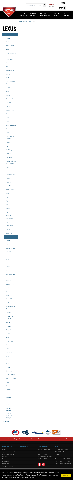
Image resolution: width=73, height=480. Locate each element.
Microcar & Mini (10, 274)
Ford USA (8, 153)
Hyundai (8, 186)
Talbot (8, 382)
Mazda (8, 259)
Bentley (8, 74)
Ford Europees (10, 150)
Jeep (7, 204)
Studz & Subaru (10, 374)
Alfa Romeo (9, 42)
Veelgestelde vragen (8, 466)
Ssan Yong (9, 371)
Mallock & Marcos (11, 248)
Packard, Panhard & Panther (11, 308)
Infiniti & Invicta (10, 189)
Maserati (8, 252)
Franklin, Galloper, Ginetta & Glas (11, 162)
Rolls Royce (9, 341)
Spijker (8, 367)
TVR (7, 393)
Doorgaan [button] (65, 475)
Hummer (8, 182)
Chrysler (8, 106)
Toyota (8, 386)
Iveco (7, 197)
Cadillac (8, 95)
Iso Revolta (9, 193)
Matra (7, 255)
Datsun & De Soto (11, 125)
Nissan (8, 291)
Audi (7, 63)
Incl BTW (51, 4)
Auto (4, 34)
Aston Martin (9, 59)
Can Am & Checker (11, 99)
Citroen (8, 114)
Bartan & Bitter (10, 70)
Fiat (7, 146)
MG (7, 270)
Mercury (8, 267)
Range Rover (9, 330)
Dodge (8, 132)
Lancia (8, 229)
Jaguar (8, 201)
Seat (7, 356)
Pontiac (8, 322)
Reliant (8, 333)
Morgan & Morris (10, 284)
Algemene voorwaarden (9, 452)
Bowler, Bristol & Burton (10, 83)
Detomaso (9, 129)
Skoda (7, 360)
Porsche (8, 326)
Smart (7, 363)
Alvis (7, 49)
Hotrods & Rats (10, 174)
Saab (7, 348)
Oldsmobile (9, 299)
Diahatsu (8, 121)
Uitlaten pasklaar (33, 15)
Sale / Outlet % (67, 15)
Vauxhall (8, 397)
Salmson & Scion (10, 352)
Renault (8, 337)
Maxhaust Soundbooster (45, 15)
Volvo (7, 404)
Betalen (4, 459)
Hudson (8, 178)
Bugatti (8, 88)
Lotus (7, 244)
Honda (8, 171)
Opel (7, 303)
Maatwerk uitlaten (56, 15)
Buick (7, 91)
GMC (7, 167)
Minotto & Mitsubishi (9, 279)
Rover (7, 345)
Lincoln (8, 240)
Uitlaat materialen (23, 15)
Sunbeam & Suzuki (11, 378)
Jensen (8, 208)
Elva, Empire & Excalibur (10, 137)
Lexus (7, 237)
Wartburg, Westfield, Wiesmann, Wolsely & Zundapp (9, 413)
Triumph (8, 389)
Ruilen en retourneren (8, 454)
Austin (7, 66)
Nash (7, 288)
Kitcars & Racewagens (9, 217)
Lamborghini (9, 225)
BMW (7, 78)
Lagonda (8, 222)
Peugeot (8, 312)
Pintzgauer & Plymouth (9, 317)
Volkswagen (9, 401)
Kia (7, 212)
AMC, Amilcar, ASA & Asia (11, 54)
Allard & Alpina (10, 45)
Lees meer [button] (31, 477)
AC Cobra (8, 38)
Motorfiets (6, 421)
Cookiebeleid (6, 461)
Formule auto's (10, 157)
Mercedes (9, 263)
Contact (4, 449)
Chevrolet (8, 102)
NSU (7, 295)
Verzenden (5, 463)
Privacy (4, 456)
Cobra (7, 117)
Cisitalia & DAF (10, 110)
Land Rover (9, 233)
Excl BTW (51, 6)
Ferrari (8, 142)
